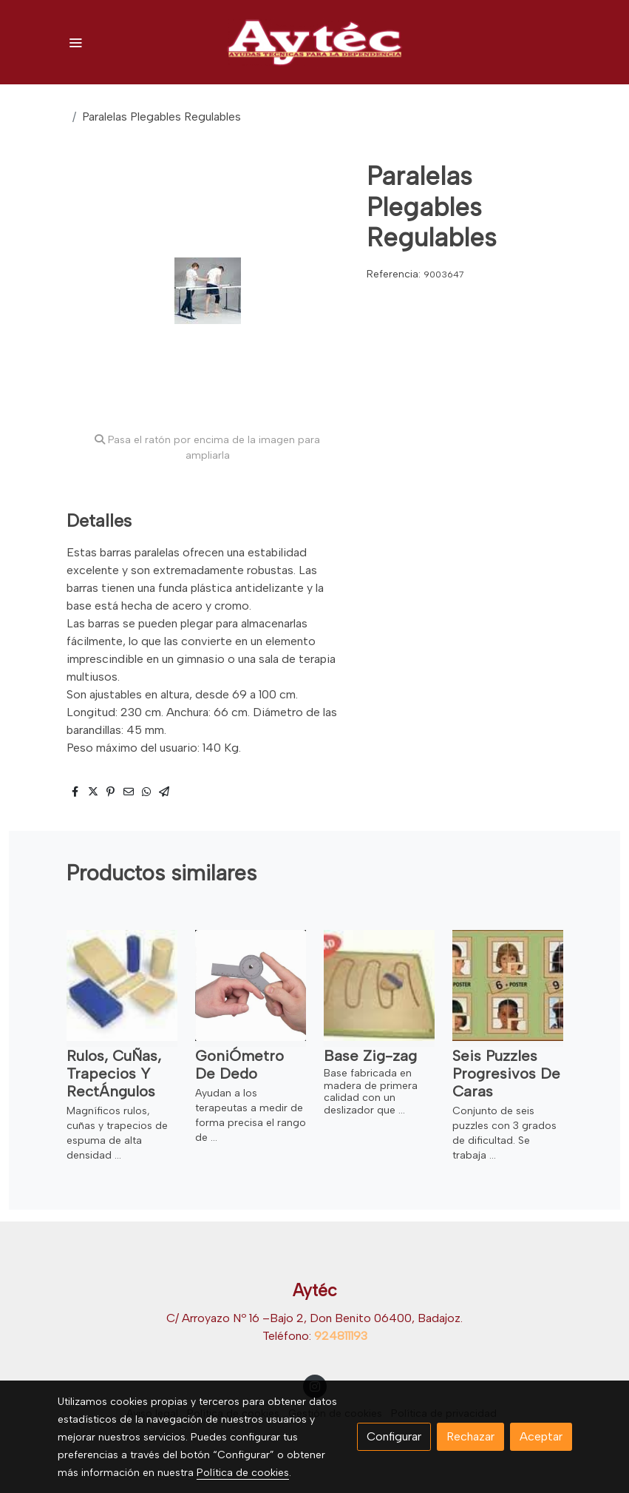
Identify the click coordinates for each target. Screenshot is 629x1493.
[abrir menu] (75, 42)
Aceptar (541, 1436)
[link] (315, 42)
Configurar (394, 1436)
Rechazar (470, 1436)
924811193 (340, 1336)
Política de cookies (243, 1472)
